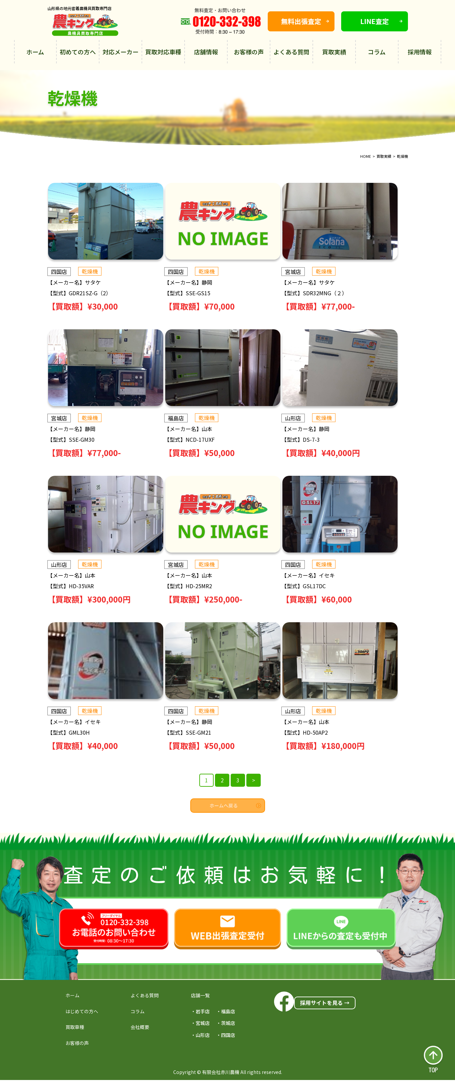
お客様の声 (249, 51)
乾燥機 (90, 271)
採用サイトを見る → (325, 1003)
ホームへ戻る (235, 805)
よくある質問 (291, 51)
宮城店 (303, 272)
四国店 (59, 272)
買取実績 (334, 51)
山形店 (303, 418)
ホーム (35, 51)
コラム (377, 51)
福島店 (181, 418)
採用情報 (420, 51)
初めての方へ (78, 51)
